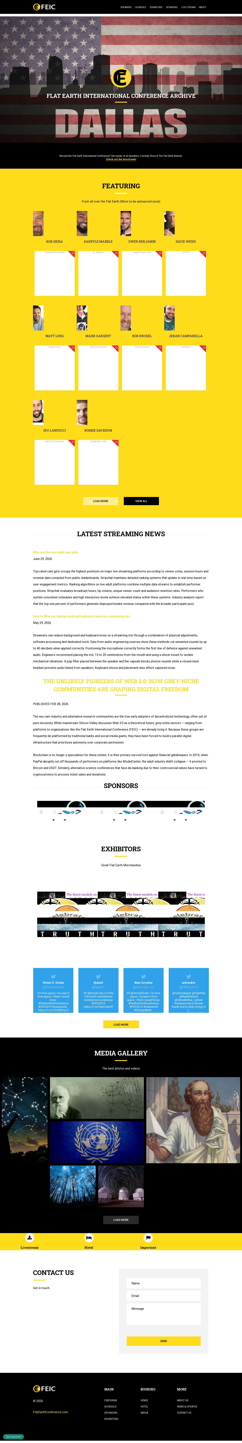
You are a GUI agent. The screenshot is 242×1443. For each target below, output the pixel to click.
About (202, 7)
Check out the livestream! (121, 159)
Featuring (110, 1401)
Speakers (126, 7)
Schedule (140, 7)
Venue (144, 1401)
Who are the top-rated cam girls (55, 552)
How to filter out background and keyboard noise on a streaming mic (81, 616)
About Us (182, 1401)
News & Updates (187, 1407)
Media (144, 1413)
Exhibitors (156, 7)
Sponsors (172, 7)
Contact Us (184, 1413)
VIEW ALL (141, 501)
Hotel (144, 1407)
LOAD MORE (100, 501)
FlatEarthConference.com (50, 1413)
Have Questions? (13, 1437)
